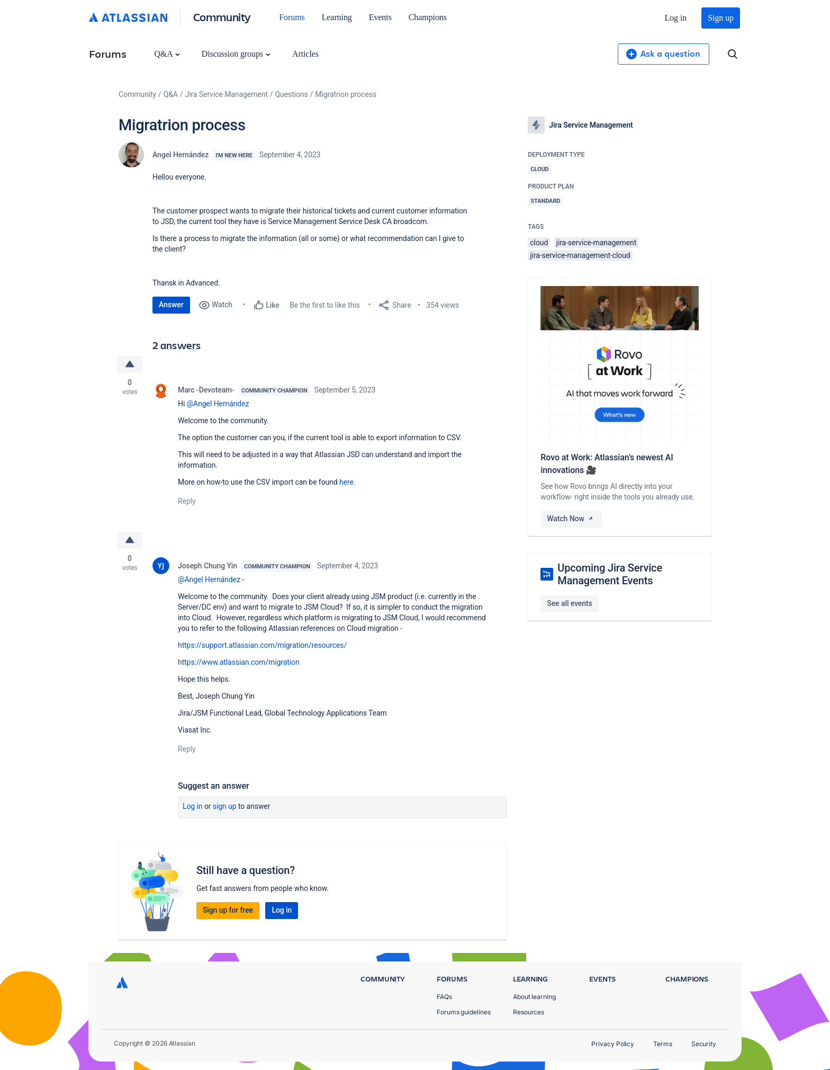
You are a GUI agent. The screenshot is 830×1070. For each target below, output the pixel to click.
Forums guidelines (464, 1012)
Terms (662, 1044)
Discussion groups (236, 53)
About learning (534, 997)
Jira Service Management (226, 94)
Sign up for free (228, 910)
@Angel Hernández (218, 403)
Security (703, 1044)
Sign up (721, 17)
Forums (291, 17)
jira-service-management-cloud (580, 255)
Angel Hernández (180, 154)
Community (222, 16)
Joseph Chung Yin (207, 565)
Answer (171, 304)
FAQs (444, 997)
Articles (305, 53)
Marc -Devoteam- (206, 390)
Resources (528, 1012)
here (346, 482)
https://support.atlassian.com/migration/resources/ (262, 645)
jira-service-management (596, 242)
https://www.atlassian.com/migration (239, 662)
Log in (676, 17)
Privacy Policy (612, 1044)
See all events (569, 603)
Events (380, 17)
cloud (539, 242)
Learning (337, 17)
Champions (428, 17)
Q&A (166, 53)
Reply (187, 501)
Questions (291, 94)
